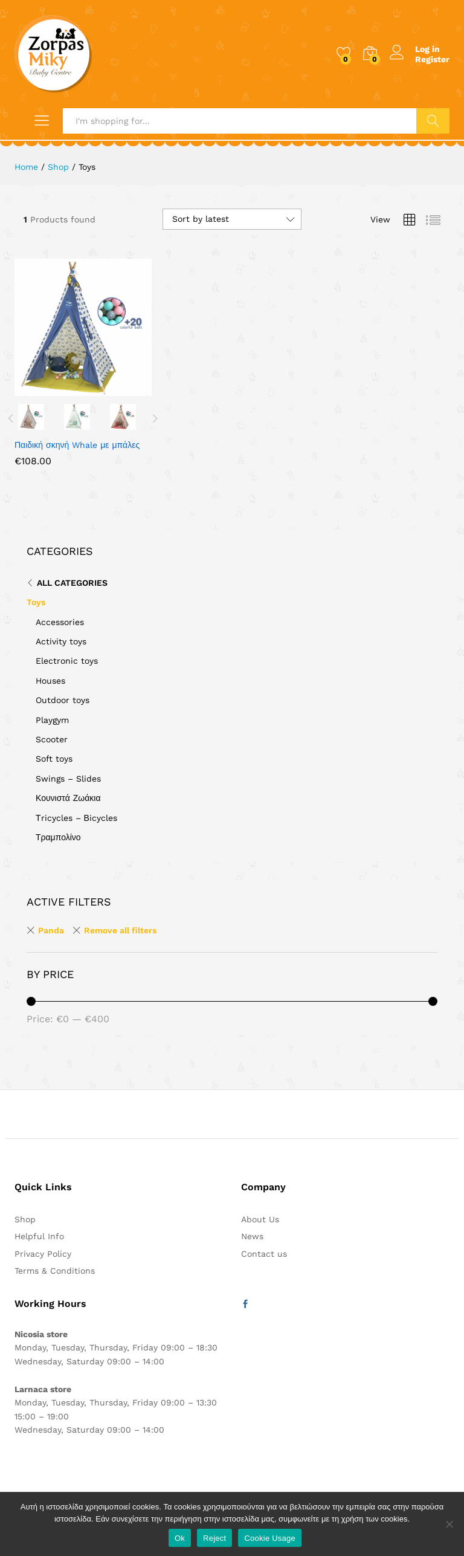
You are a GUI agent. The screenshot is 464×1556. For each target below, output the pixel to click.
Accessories (60, 622)
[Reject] (449, 1524)
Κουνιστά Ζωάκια (68, 798)
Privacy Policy (42, 1254)
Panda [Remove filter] (51, 930)
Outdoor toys (62, 700)
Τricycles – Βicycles (76, 818)
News (252, 1236)
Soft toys (54, 758)
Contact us (264, 1254)
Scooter (52, 739)
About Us (260, 1219)
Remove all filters (120, 930)
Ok (180, 1538)
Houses (50, 681)
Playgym (52, 720)
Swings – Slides (68, 778)
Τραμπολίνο (58, 837)
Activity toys (61, 641)
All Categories (72, 583)
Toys (36, 602)
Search (433, 121)
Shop (25, 1219)
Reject (214, 1538)
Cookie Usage (269, 1538)
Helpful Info (39, 1236)
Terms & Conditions (54, 1271)
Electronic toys (67, 661)
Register (432, 59)
